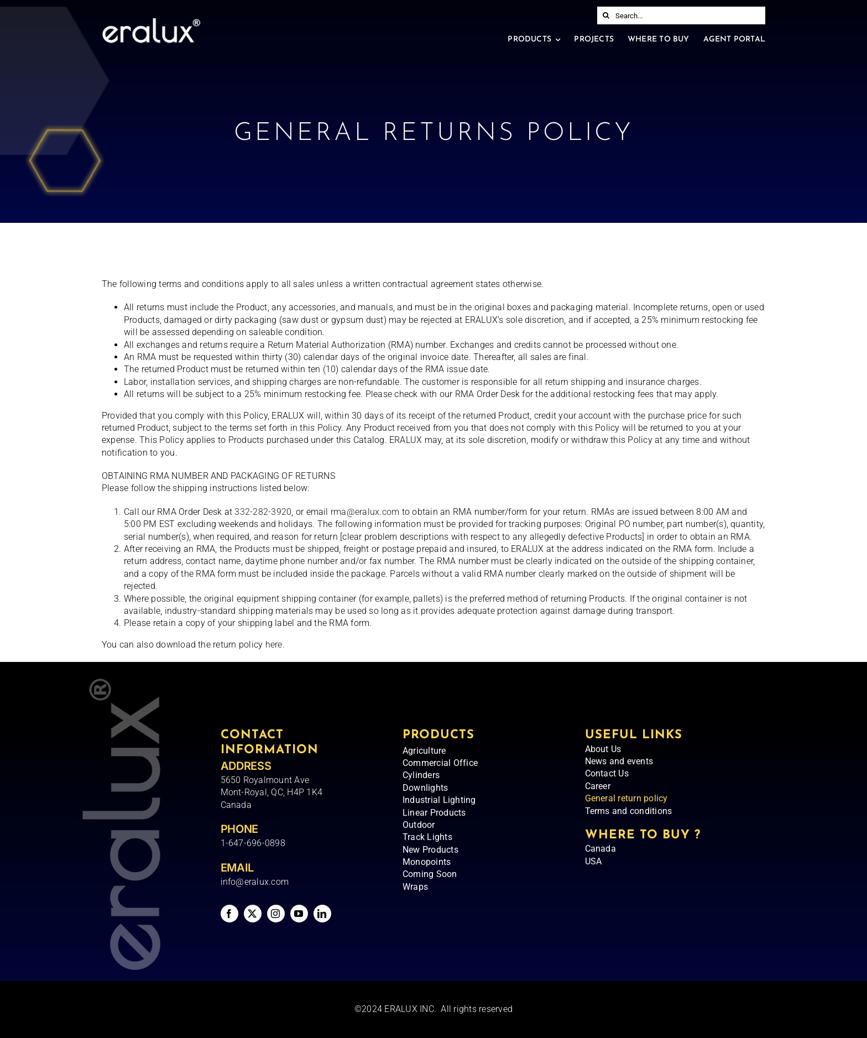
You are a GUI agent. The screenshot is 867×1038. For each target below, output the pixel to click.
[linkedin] (322, 913)
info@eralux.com (255, 882)
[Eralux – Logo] (151, 22)
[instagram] (276, 913)
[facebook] (229, 913)
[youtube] (299, 913)
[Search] (606, 15)
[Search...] (681, 15)
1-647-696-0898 (253, 843)
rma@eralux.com (365, 512)
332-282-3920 (262, 512)
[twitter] (253, 913)
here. (273, 644)
